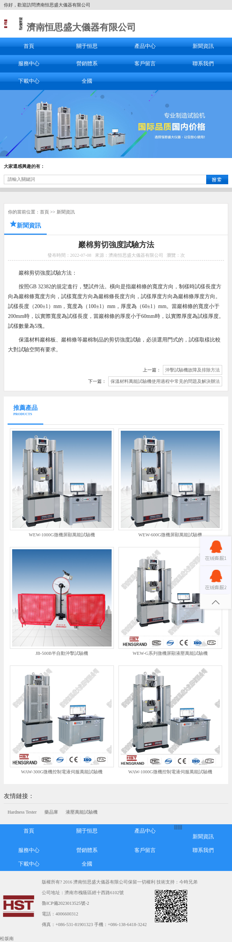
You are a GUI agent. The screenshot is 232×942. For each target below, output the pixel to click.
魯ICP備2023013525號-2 (65, 903)
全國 (87, 81)
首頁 (29, 46)
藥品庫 (51, 812)
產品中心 (145, 46)
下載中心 (28, 81)
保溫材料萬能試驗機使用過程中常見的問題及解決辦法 (165, 381)
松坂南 (7, 938)
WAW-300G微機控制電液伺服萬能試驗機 (62, 771)
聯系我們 (203, 63)
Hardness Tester (22, 812)
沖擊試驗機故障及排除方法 (192, 370)
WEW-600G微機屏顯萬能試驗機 (170, 534)
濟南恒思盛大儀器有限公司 (81, 27)
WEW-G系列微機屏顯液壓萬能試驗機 (170, 653)
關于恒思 (87, 46)
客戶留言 (145, 63)
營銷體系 (87, 63)
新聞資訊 (203, 46)
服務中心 (28, 63)
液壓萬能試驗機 (82, 812)
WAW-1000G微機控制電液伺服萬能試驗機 (170, 771)
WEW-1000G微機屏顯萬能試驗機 (62, 534)
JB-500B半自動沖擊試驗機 (61, 653)
